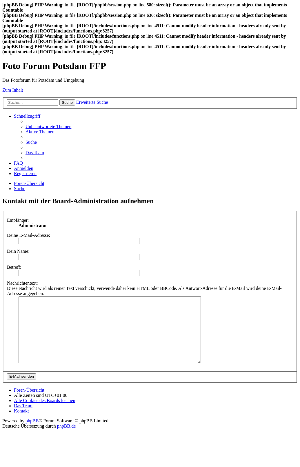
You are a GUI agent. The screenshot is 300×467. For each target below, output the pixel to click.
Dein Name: (18, 251)
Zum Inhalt (12, 90)
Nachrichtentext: (22, 283)
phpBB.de (66, 439)
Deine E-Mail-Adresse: (28, 235)
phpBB (32, 433)
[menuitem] (48, 126)
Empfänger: (18, 220)
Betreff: (14, 267)
